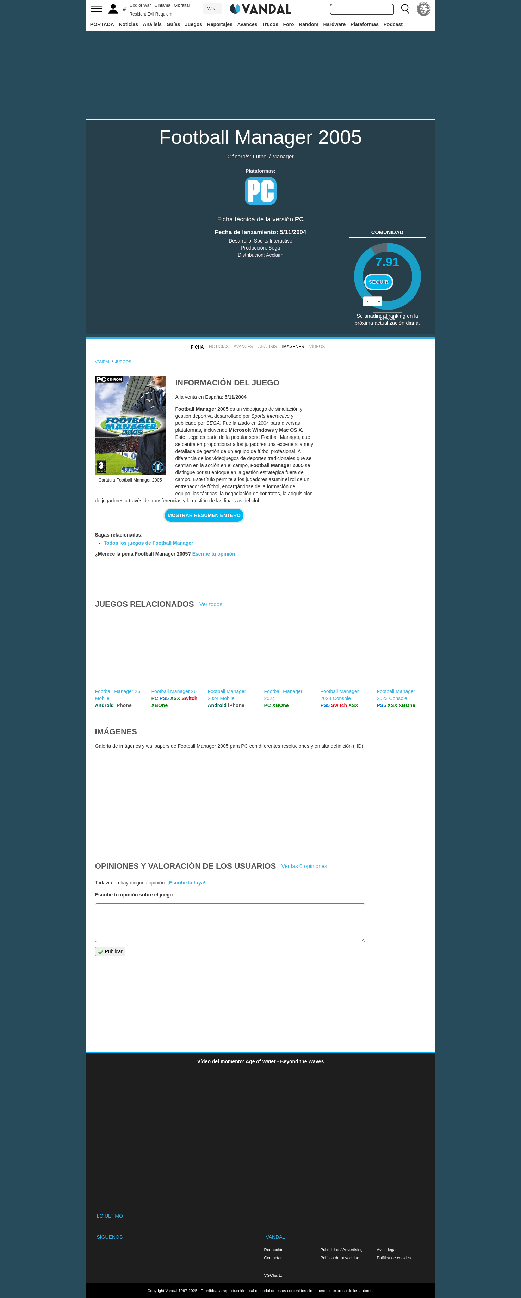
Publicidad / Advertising (342, 1249)
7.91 (387, 262)
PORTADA (102, 24)
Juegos (193, 24)
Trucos (270, 24)
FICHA (197, 347)
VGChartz (273, 1275)
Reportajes (219, 24)
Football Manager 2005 (260, 137)
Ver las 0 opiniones (304, 866)
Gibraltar (182, 5)
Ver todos (210, 604)
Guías (173, 24)
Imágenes (293, 346)
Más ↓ (212, 8)
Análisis (152, 24)
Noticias (128, 24)
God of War (140, 5)
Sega (274, 248)
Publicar (110, 952)
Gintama (162, 5)
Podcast (393, 24)
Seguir (379, 282)
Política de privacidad (340, 1257)
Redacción (274, 1249)
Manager (283, 156)
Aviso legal (387, 1249)
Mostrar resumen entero (204, 515)
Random (308, 24)
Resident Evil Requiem (150, 14)
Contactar (273, 1257)
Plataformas (365, 24)
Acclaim (274, 255)
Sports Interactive (273, 241)
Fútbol (260, 156)
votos (387, 318)
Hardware (334, 24)
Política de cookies (394, 1257)
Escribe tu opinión (213, 554)
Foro (288, 24)
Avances (247, 24)
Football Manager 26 (174, 691)
